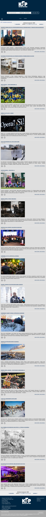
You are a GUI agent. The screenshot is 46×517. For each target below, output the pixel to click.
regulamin (38, 499)
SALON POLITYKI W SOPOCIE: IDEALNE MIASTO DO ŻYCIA (13, 463)
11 (31, 24)
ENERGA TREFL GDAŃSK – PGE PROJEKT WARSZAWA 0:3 (13, 370)
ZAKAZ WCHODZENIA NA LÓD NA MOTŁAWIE (10, 141)
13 (33, 24)
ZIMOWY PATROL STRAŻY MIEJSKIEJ (8, 198)
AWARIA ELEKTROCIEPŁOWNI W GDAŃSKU (10, 341)
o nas (20, 18)
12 (32, 24)
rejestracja (39, 500)
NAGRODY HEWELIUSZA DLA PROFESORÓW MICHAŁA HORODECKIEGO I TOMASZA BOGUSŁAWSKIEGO (22, 27)
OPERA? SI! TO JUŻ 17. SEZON (7, 113)
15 (36, 24)
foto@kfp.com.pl (8, 503)
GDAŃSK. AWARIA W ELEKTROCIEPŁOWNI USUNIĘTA (12, 284)
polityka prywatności (40, 498)
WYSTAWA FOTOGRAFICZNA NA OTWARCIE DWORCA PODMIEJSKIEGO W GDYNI (17, 56)
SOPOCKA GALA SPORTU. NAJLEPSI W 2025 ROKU (11, 227)
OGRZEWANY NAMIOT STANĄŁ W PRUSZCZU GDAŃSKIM (12, 313)
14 (35, 24)
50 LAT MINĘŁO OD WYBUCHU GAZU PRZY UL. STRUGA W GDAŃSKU (15, 427)
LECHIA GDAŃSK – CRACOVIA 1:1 (8, 170)
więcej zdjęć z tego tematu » (40, 51)
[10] (29, 24)
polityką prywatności (29, 514)
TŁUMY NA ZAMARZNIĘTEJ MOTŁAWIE (9, 398)
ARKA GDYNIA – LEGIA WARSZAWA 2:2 (9, 84)
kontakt (25, 18)
